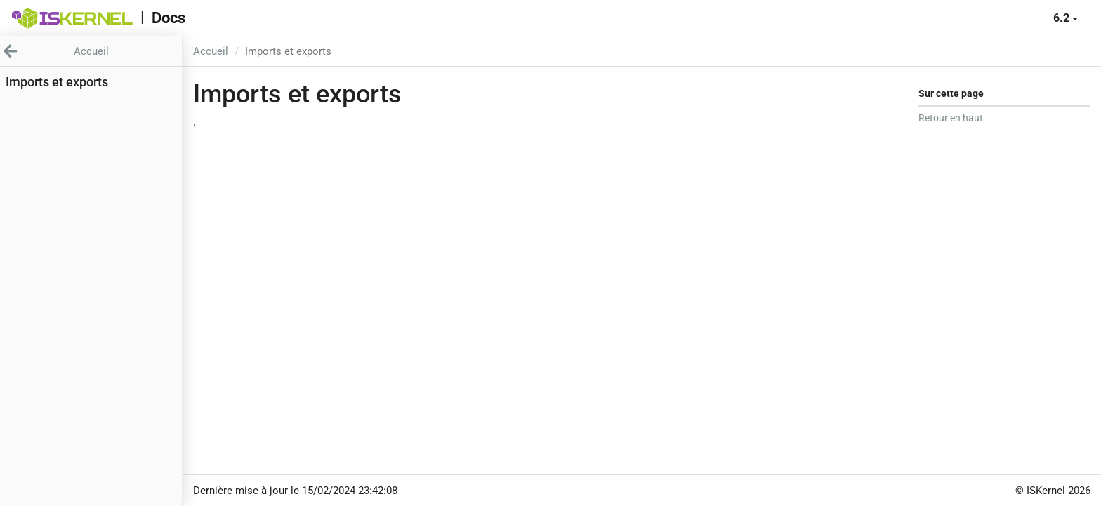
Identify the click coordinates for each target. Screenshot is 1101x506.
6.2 (1065, 18)
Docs (168, 18)
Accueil (210, 51)
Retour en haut (950, 118)
